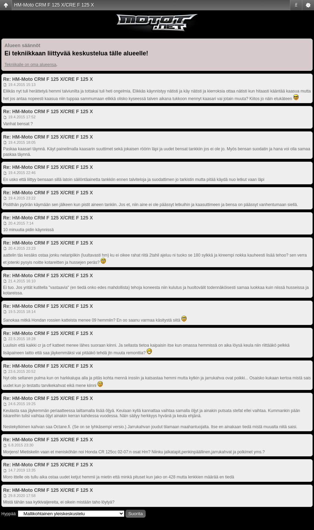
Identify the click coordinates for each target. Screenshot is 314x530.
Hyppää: (9, 513)
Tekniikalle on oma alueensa (30, 64)
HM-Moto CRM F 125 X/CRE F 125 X (54, 5)
